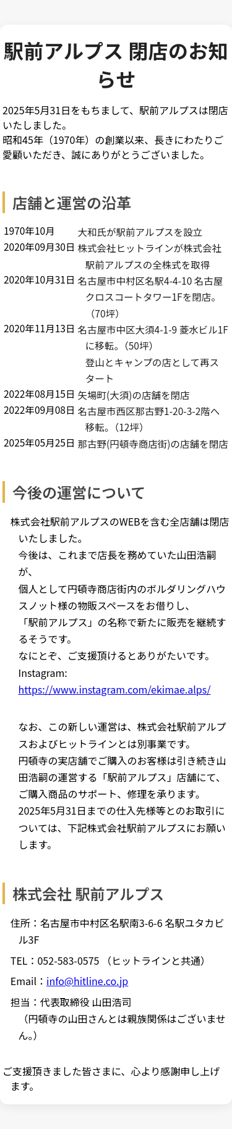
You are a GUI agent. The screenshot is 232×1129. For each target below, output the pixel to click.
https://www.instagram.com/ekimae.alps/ (115, 689)
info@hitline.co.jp (87, 980)
